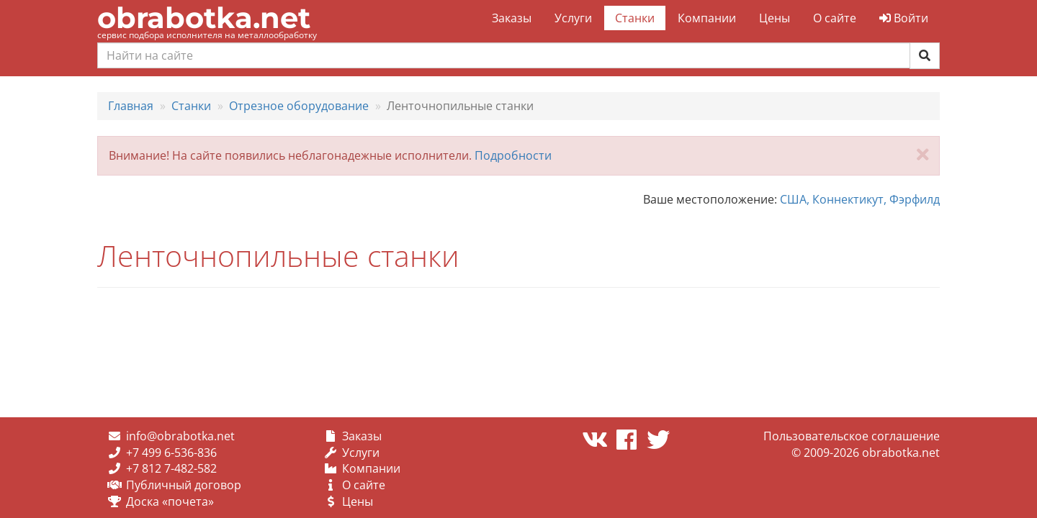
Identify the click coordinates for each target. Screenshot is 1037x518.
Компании (707, 18)
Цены (774, 18)
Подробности (513, 155)
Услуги (573, 18)
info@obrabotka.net (180, 436)
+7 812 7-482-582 (171, 468)
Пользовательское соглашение (851, 436)
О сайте (834, 18)
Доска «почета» (170, 501)
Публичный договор (183, 485)
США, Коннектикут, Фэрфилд (860, 199)
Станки (635, 18)
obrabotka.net (203, 17)
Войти (903, 18)
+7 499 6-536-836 (171, 452)
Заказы (511, 18)
